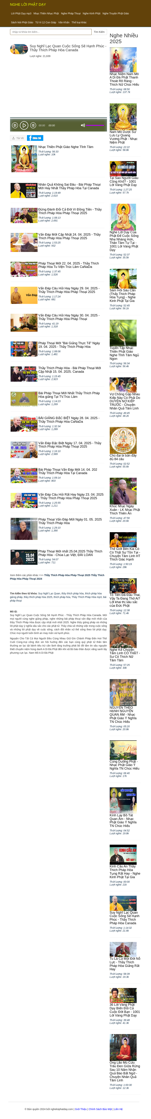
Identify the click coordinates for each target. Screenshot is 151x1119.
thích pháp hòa (62, 597)
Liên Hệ (118, 1109)
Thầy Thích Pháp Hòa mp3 (87, 597)
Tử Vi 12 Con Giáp (45, 22)
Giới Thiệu (81, 1109)
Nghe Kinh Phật (91, 13)
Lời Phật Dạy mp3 (21, 13)
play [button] (24, 125)
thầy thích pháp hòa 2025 (38, 597)
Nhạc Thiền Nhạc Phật (46, 13)
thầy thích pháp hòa (73, 593)
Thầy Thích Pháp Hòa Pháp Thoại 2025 (67, 575)
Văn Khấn (63, 22)
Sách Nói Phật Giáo (22, 22)
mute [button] (83, 125)
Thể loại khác (79, 22)
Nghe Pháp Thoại (71, 13)
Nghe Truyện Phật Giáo (116, 13)
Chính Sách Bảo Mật (100, 1109)
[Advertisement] (58, 85)
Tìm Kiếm (99, 31)
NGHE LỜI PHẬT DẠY (28, 4)
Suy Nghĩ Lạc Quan (49, 593)
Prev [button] (15, 126)
